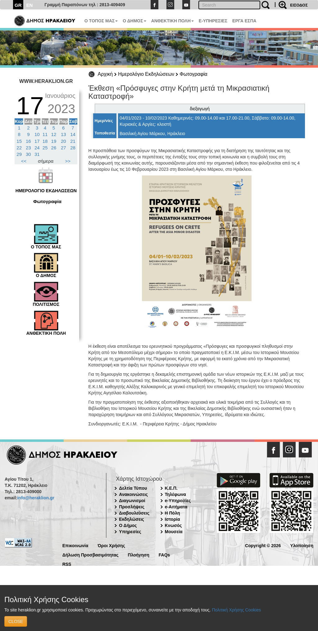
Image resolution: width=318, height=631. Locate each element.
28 (72, 147)
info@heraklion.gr (35, 497)
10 (37, 134)
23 (28, 147)
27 (63, 147)
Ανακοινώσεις (133, 494)
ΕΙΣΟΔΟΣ (299, 5)
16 (28, 141)
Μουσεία (174, 531)
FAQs (164, 554)
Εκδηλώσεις (131, 519)
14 (72, 134)
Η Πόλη (172, 513)
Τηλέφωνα (175, 494)
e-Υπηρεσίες (178, 500)
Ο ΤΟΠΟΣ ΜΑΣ (101, 20)
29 (19, 154)
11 (45, 134)
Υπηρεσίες (130, 531)
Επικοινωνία (75, 545)
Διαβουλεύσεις (134, 513)
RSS (66, 564)
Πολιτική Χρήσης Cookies (236, 609)
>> (68, 161)
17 (37, 141)
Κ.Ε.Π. (171, 488)
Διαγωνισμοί (132, 500)
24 (37, 147)
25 (45, 147)
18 (45, 141)
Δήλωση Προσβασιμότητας (90, 554)
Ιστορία (172, 519)
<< (24, 161)
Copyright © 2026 (263, 545)
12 (54, 134)
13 (63, 134)
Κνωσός (173, 525)
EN (29, 5)
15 (19, 141)
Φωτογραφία (193, 74)
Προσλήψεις (131, 506)
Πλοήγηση (138, 554)
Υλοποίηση (301, 545)
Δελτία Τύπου (133, 488)
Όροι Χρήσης (111, 545)
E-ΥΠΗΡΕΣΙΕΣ (213, 20)
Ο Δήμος (128, 525)
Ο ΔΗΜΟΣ (134, 20)
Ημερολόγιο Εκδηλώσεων (146, 74)
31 (37, 154)
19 (54, 141)
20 (63, 141)
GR (18, 5)
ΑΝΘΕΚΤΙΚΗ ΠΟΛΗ (172, 20)
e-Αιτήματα (176, 506)
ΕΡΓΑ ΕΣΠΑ (244, 20)
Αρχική (105, 74)
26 (54, 147)
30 (28, 154)
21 (72, 141)
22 (19, 147)
